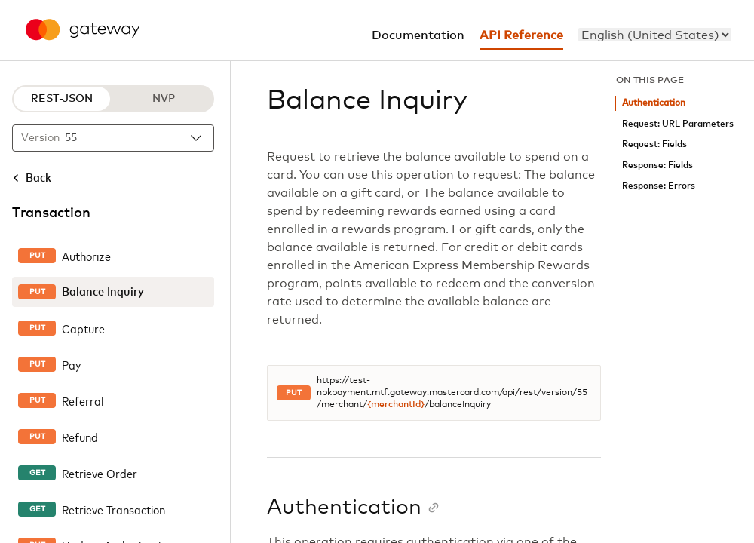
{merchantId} (396, 405)
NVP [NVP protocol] (163, 99)
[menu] (654, 34)
